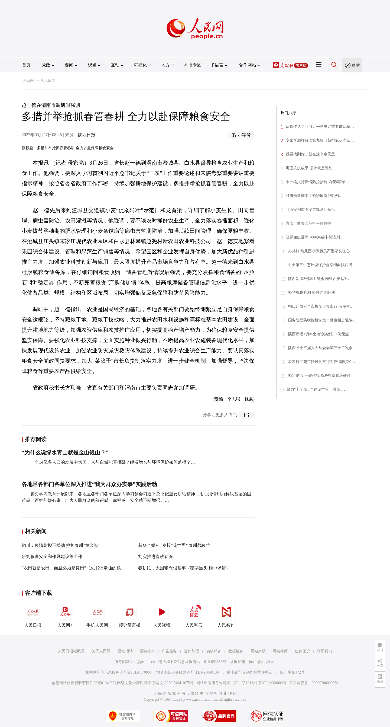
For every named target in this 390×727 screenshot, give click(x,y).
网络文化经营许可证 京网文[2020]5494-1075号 (155, 683)
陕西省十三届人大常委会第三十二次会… (322, 348)
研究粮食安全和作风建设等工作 (52, 556)
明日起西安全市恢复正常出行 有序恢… (321, 306)
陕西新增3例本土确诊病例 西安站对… (320, 279)
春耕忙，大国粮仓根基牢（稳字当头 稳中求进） (184, 568)
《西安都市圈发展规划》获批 (310, 210)
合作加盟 (191, 651)
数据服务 (235, 651)
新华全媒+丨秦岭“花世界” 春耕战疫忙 (174, 545)
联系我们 (324, 651)
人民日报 (32, 614)
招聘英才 (147, 651)
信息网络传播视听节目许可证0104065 (83, 683)
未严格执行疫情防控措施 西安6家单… (317, 182)
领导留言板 (129, 614)
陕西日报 (86, 134)
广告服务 (169, 651)
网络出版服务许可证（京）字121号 (225, 683)
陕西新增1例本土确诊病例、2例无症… (320, 334)
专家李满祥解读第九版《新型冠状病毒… (320, 140)
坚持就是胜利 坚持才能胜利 (311, 293)
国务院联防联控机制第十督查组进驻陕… (322, 320)
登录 (355, 65)
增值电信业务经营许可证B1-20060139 (187, 672)
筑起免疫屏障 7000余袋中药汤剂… (315, 237)
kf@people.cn (144, 662)
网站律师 (280, 651)
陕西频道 (47, 81)
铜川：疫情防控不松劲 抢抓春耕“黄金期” (61, 545)
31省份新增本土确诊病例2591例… (314, 196)
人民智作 (226, 614)
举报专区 (192, 65)
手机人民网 (97, 614)
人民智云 (193, 614)
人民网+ (65, 614)
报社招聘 (125, 651)
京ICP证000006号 (272, 683)
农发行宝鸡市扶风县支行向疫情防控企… (322, 362)
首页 (26, 65)
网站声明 (258, 651)
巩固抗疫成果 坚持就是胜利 (309, 168)
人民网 (28, 81)
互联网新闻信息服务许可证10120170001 (118, 672)
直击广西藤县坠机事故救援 (308, 223)
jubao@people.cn (262, 662)
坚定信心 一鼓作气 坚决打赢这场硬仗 (319, 376)
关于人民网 (101, 651)
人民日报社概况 (71, 651)
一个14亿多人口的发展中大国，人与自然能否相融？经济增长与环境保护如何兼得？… (112, 462)
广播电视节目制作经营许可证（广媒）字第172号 (264, 672)
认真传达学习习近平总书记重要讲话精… (320, 127)
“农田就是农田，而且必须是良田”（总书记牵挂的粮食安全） (80, 568)
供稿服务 (213, 651)
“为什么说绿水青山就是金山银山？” (65, 452)
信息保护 (302, 651)
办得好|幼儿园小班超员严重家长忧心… (320, 251)
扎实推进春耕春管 (155, 556)
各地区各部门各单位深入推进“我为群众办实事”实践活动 (89, 484)
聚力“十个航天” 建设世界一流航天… (317, 389)
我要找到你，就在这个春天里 (310, 154)
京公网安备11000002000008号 (313, 683)
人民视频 (161, 614)
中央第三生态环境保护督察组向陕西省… (322, 265)
